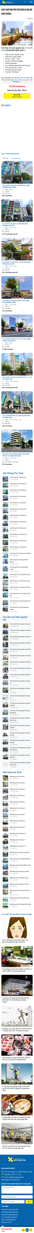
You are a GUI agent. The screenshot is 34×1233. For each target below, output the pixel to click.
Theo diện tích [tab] (15, 158)
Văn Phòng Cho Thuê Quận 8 (18, 521)
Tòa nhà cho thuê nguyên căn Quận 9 (20, 674)
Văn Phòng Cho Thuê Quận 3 (18, 490)
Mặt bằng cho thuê (12, 772)
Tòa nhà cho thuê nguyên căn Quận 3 (20, 636)
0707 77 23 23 (16, 1174)
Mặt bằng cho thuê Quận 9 (17, 827)
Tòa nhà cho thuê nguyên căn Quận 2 (20, 630)
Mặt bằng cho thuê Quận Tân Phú (19, 871)
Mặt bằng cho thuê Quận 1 (17, 776)
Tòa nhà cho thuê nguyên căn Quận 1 (20, 624)
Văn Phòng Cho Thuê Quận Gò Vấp (20, 581)
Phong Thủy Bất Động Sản (9, 1215)
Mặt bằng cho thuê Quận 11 (18, 840)
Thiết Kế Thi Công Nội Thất (9, 1209)
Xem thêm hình (25, 42)
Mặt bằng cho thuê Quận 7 (17, 814)
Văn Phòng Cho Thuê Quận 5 (18, 502)
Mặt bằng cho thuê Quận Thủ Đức (19, 884)
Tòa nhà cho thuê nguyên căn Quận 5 (20, 649)
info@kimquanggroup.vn (16, 1177)
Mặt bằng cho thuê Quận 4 (17, 795)
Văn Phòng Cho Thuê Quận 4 (18, 496)
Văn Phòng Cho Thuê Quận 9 (18, 528)
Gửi (29, 1202)
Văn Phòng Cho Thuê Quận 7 (18, 515)
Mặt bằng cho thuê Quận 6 (17, 808)
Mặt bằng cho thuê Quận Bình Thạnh (20, 865)
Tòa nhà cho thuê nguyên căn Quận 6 (20, 655)
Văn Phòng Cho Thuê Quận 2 (18, 483)
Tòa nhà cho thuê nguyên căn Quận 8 (20, 668)
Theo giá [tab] (5, 158)
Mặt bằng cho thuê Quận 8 (17, 821)
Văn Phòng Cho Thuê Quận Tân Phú (20, 574)
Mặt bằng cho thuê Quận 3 (17, 789)
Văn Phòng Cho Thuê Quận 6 (18, 509)
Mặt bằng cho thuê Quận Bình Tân (19, 898)
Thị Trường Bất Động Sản (9, 1217)
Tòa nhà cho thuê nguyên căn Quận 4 (20, 643)
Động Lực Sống (6, 1222)
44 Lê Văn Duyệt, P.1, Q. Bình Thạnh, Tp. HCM (18, 1172)
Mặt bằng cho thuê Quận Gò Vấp (19, 878)
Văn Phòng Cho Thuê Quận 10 (18, 534)
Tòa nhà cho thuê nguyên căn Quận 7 (20, 662)
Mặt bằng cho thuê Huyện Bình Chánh (20, 904)
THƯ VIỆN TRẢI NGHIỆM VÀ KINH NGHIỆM (16, 914)
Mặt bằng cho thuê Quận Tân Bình (19, 852)
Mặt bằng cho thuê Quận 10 (18, 833)
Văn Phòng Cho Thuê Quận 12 (18, 547)
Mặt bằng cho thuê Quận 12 (18, 846)
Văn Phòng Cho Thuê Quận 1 (18, 477)
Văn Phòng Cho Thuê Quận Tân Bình (20, 553)
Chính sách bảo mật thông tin (10, 1180)
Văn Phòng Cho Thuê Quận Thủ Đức (20, 587)
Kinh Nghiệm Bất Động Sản (9, 1212)
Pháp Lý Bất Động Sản (8, 1220)
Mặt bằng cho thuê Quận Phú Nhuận (20, 859)
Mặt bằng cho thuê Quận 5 (17, 802)
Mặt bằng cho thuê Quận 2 (17, 783)
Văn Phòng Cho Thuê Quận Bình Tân (20, 601)
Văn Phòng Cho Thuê (13, 473)
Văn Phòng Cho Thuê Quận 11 (18, 540)
